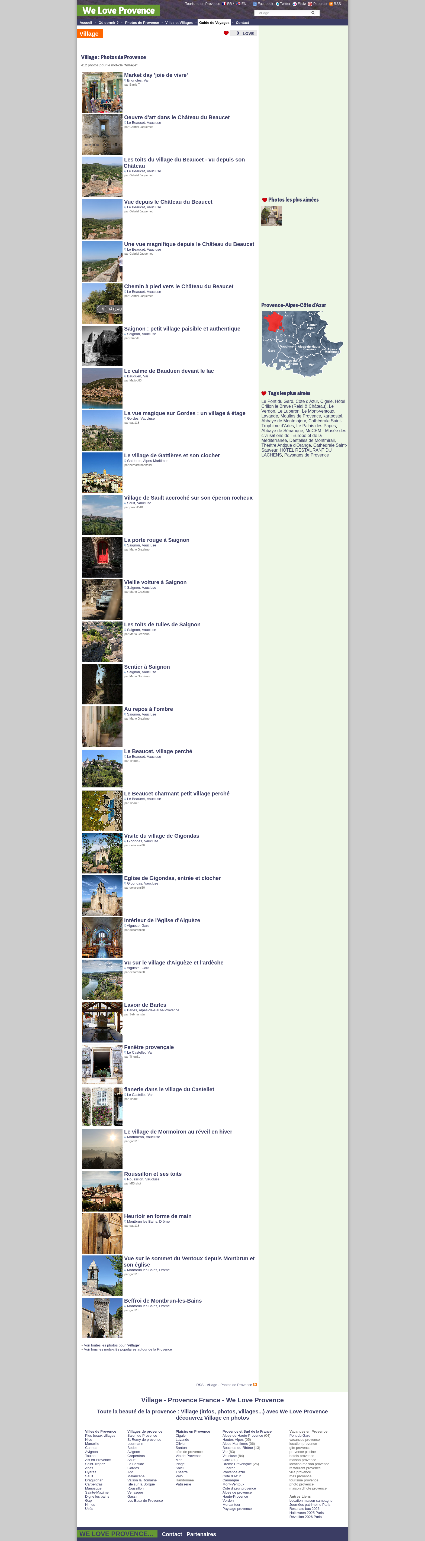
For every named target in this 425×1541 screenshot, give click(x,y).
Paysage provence (237, 1509)
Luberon (229, 1468)
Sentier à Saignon (147, 667)
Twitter (285, 4)
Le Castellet (136, 1052)
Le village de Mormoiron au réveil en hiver (178, 1132)
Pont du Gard (299, 1435)
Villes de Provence (100, 1431)
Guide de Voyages (214, 23)
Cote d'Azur (232, 1476)
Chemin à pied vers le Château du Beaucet (178, 286)
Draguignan (94, 1480)
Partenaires (201, 1534)
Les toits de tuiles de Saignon (162, 624)
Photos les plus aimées (293, 199)
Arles (89, 1468)
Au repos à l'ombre (148, 709)
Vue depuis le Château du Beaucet (168, 202)
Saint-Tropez (95, 1464)
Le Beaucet (136, 123)
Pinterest (320, 4)
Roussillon (135, 1179)
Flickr (302, 4)
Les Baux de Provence (145, 1500)
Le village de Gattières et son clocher (172, 455)
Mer (179, 1460)
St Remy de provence (144, 1440)
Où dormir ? (108, 23)
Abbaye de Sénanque (282, 430)
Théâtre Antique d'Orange (286, 445)
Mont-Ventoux (233, 1484)
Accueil (86, 23)
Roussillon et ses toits (153, 1174)
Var (146, 80)
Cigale (326, 401)
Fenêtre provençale (149, 1047)
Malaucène (136, 1476)
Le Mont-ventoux (318, 411)
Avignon (91, 1452)
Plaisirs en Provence (193, 1431)
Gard (145, 926)
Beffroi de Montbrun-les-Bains (163, 1301)
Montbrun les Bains (142, 1221)
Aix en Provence (98, 1460)
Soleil (180, 1468)
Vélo (179, 1476)
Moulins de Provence (301, 416)
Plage (180, 1464)
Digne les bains (97, 1496)
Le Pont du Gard (277, 401)
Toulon (90, 1456)
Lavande (269, 416)
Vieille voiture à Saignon (155, 582)
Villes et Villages (179, 23)
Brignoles (134, 80)
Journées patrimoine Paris (309, 1505)
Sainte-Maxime (97, 1492)
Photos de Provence (142, 23)
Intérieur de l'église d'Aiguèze (162, 920)
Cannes (91, 1448)
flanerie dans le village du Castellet (169, 1089)
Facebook (265, 4)
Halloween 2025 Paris (306, 1513)
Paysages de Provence (306, 455)
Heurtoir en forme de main (158, 1216)
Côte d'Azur (307, 401)
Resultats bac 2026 (304, 1509)
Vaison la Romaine (142, 1480)
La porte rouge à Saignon (156, 540)
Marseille (92, 1444)
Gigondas (134, 841)
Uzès (89, 1509)
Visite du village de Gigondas (161, 836)
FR (229, 4)
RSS (337, 4)
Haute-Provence (235, 1496)
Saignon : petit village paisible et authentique (182, 329)
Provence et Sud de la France (247, 1431)
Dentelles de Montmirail (312, 440)
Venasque (135, 1492)
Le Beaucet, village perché (158, 751)
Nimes (90, 1505)
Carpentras (93, 1484)
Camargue (231, 1480)
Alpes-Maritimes (155, 461)
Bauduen (134, 376)
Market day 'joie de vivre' (156, 75)
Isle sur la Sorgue (141, 1484)
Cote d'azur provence (239, 1488)
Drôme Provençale (237, 1464)
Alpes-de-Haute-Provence (159, 1010)
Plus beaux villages (100, 1435)
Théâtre (182, 1472)
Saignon (133, 334)
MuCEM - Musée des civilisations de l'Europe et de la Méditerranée (303, 435)
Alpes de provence (237, 1492)
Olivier (181, 1444)
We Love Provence (118, 10)
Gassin (132, 1496)
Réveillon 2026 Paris (305, 1517)
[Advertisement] (144, 1369)
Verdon (228, 1500)
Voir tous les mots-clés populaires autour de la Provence (128, 1349)
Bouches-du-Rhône (238, 1448)
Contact (242, 23)
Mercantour (231, 1505)
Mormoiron (135, 1137)
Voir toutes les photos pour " (111, 1345)
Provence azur (234, 1472)
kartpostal (332, 416)
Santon (181, 1448)
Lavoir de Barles (145, 1005)
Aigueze (133, 926)
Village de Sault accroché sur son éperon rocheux (188, 498)
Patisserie (183, 1484)
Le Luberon (289, 411)
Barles (132, 1010)
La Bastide (135, 1464)
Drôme (164, 1221)
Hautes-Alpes (233, 1440)
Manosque (93, 1488)
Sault (131, 503)
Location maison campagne (311, 1500)
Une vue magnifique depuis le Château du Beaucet (189, 244)
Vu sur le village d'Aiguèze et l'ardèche (174, 963)
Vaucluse (154, 123)
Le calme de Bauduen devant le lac (169, 371)
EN (244, 4)
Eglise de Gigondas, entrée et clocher (172, 878)
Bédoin (132, 1448)
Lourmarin (135, 1444)
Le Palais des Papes (316, 425)
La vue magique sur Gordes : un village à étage (185, 413)
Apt (130, 1472)
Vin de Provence (188, 1456)
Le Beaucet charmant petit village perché (177, 794)
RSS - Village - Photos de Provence (224, 1385)
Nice (88, 1440)
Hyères (90, 1472)
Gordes (133, 418)
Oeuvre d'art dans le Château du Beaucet (177, 117)
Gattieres (134, 461)
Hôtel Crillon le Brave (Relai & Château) (303, 404)
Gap (88, 1500)
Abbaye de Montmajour (283, 421)
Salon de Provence (142, 1435)
